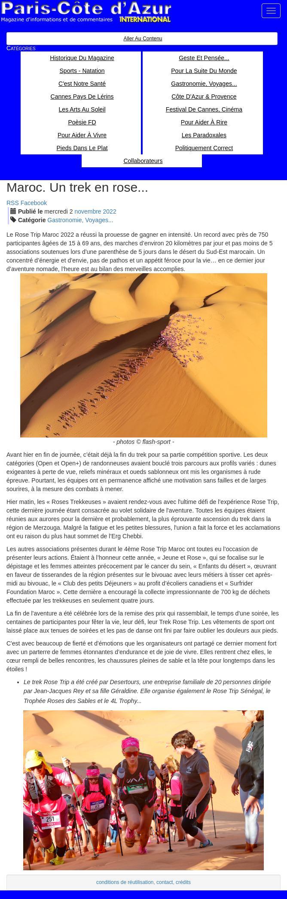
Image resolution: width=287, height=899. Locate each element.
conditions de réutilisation (125, 882)
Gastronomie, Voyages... (80, 220)
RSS (12, 202)
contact (164, 882)
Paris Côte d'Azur (86, 12)
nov (87, 211)
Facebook (34, 202)
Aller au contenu (142, 39)
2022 (109, 211)
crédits (183, 882)
